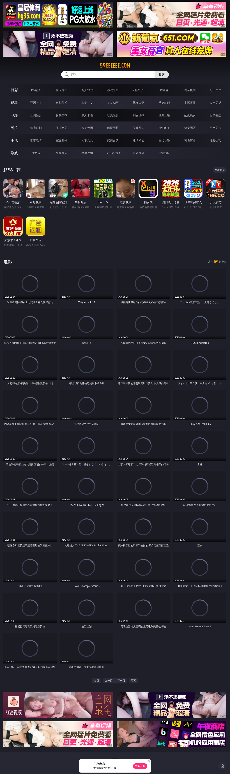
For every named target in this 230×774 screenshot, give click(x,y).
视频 (14, 102)
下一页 (121, 680)
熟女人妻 (138, 103)
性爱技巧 (215, 140)
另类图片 (215, 128)
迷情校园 (138, 140)
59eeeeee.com (115, 65)
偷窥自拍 (36, 128)
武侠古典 (113, 140)
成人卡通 (87, 115)
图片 (14, 127)
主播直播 (190, 103)
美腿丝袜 (138, 128)
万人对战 (87, 90)
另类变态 (215, 115)
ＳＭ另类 (215, 103)
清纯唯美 (164, 128)
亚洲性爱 (36, 115)
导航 (14, 152)
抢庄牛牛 (215, 90)
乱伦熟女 (190, 115)
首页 (96, 680)
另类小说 (164, 140)
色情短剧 (164, 153)
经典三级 (164, 115)
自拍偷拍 (61, 103)
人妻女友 (87, 140)
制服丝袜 (138, 115)
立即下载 (140, 766)
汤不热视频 (113, 153)
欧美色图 (87, 128)
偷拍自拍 (61, 115)
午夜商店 (61, 153)
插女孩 (36, 153)
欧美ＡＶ (87, 103)
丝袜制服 (164, 103)
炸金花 (164, 90)
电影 (14, 115)
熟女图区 (190, 128)
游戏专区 (113, 90)
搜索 (162, 75)
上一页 (108, 680)
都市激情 (36, 140)
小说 (14, 140)
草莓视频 (87, 153)
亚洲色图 (61, 128)
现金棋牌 (190, 90)
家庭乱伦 (61, 140)
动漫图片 (113, 128)
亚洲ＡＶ (36, 103)
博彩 (14, 90)
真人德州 (61, 90)
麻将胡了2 (138, 90)
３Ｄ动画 (113, 103)
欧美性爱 (113, 115)
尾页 (133, 680)
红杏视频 (138, 153)
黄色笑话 (190, 140)
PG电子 (36, 90)
